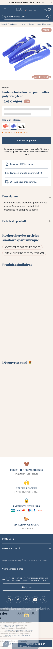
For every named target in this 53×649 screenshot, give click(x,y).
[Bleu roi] (13, 126)
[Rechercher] (26, 17)
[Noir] (21, 126)
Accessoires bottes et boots (22, 247)
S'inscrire (26, 587)
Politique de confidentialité (17, 635)
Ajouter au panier (26, 140)
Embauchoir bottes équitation (24, 253)
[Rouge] (5, 126)
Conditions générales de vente (19, 630)
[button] (6, 644)
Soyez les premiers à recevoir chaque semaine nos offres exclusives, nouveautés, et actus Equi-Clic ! (27, 579)
